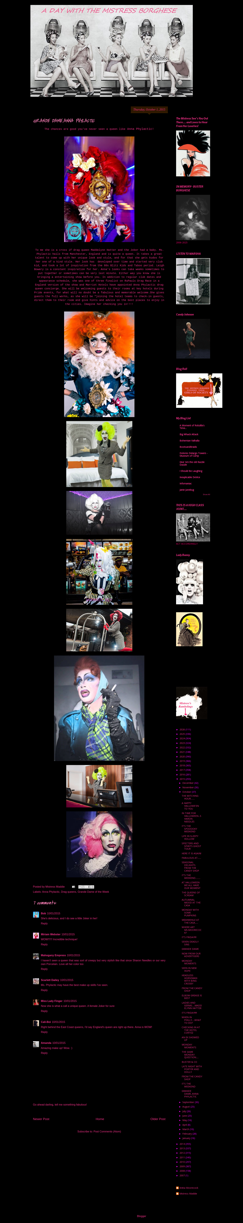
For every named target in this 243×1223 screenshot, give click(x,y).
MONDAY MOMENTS (189, 962)
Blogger (141, 1216)
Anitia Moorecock (188, 1188)
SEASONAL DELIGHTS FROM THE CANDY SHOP (190, 866)
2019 (183, 761)
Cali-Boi (46, 1022)
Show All (206, 494)
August (186, 1106)
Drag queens (68, 891)
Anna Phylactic (51, 891)
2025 (183, 733)
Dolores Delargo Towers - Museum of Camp (194, 454)
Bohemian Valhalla (189, 440)
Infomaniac (186, 483)
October (187, 791)
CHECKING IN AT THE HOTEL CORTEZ (191, 1030)
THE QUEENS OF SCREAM (191, 894)
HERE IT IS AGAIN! (191, 853)
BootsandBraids (188, 446)
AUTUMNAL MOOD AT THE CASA (191, 902)
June (185, 1115)
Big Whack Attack (189, 434)
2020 (183, 756)
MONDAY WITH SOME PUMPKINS (190, 912)
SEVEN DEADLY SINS (190, 943)
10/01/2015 (53, 913)
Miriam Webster (51, 934)
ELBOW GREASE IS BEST (192, 997)
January (186, 1138)
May (185, 1120)
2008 (183, 1170)
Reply (44, 923)
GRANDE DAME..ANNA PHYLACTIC (190, 1093)
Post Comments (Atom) (107, 1131)
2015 (183, 779)
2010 (183, 1161)
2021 (183, 751)
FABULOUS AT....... (191, 857)
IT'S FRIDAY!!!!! (189, 1012)
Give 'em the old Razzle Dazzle (192, 463)
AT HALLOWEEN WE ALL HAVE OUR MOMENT (191, 885)
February (187, 1133)
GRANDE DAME (190, 948)
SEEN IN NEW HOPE (189, 969)
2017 (183, 769)
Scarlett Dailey (50, 980)
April (185, 1124)
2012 (183, 1152)
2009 (183, 1166)
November (188, 787)
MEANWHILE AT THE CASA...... (190, 921)
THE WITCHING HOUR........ (190, 797)
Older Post (158, 1119)
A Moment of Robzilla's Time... (192, 427)
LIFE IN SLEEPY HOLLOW (190, 837)
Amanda (46, 1043)
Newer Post (41, 1119)
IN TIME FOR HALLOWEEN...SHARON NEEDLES (191, 817)
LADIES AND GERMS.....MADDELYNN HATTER (192, 1005)
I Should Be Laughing (191, 471)
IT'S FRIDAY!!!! (189, 937)
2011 (183, 1157)
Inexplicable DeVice (190, 477)
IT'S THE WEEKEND (188, 1085)
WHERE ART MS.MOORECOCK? (192, 930)
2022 (183, 747)
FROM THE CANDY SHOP (192, 990)
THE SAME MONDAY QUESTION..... (190, 1054)
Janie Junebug (187, 489)
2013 (183, 1148)
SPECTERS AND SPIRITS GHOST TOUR (191, 846)
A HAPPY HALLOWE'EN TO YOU (190, 805)
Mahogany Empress (53, 955)
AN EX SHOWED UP (190, 1039)
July (184, 1111)
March (186, 1129)
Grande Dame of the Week (93, 891)
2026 (183, 729)
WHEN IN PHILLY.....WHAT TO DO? (191, 1020)
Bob (43, 913)
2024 (183, 738)
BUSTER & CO (189, 1061)
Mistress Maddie (188, 1193)
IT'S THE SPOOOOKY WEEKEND (189, 828)
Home (100, 1119)
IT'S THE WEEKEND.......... (191, 877)
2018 (183, 765)
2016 (183, 774)
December (188, 782)
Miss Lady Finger (52, 1001)
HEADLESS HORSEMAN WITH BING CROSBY (189, 979)
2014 (183, 1143)
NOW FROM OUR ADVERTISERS (191, 955)
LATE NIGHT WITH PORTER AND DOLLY (192, 1069)
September (188, 1102)
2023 (183, 743)
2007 (183, 1175)
